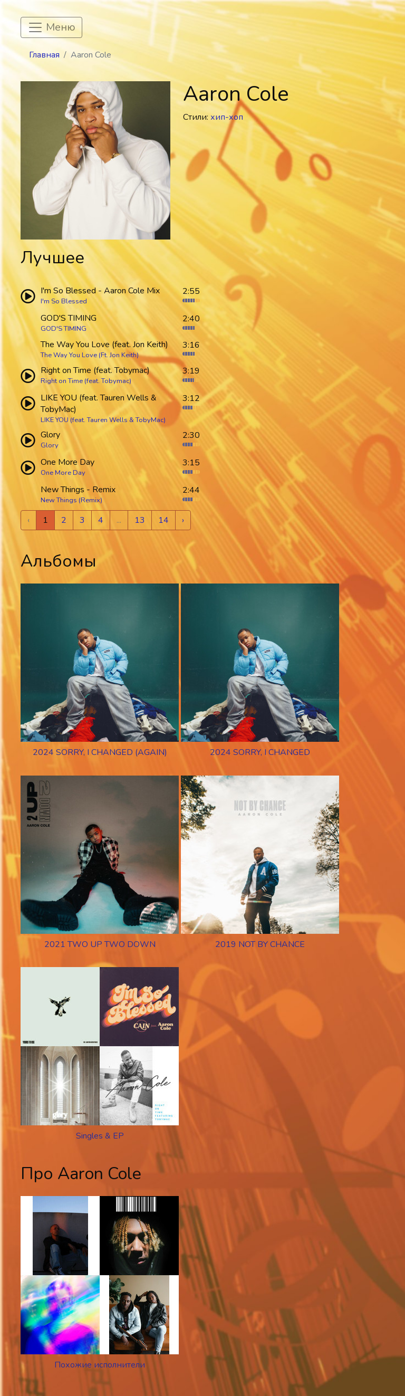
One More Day (63, 472)
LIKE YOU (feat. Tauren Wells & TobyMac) (103, 420)
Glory (50, 445)
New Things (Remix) (71, 500)
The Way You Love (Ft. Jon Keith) (90, 355)
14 (163, 520)
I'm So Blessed (64, 301)
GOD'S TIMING (63, 328)
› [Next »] (183, 520)
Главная (44, 55)
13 (139, 520)
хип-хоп (226, 117)
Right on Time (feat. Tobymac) (86, 381)
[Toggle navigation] (51, 27)
